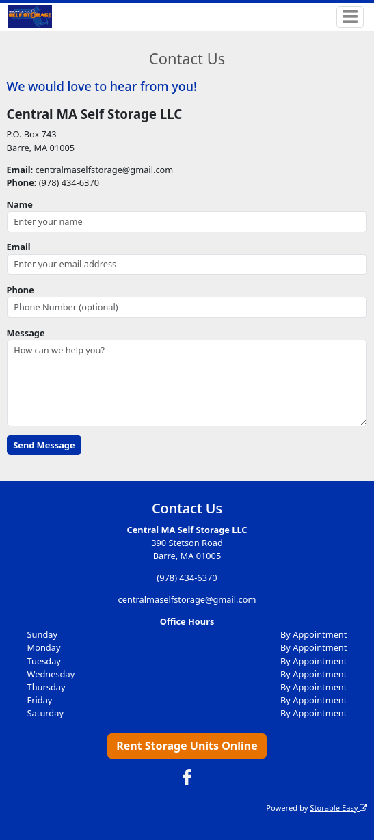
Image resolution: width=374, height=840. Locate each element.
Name (20, 204)
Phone (20, 290)
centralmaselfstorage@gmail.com (187, 599)
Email (19, 247)
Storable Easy (338, 807)
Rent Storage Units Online (187, 745)
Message (26, 333)
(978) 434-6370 (187, 577)
